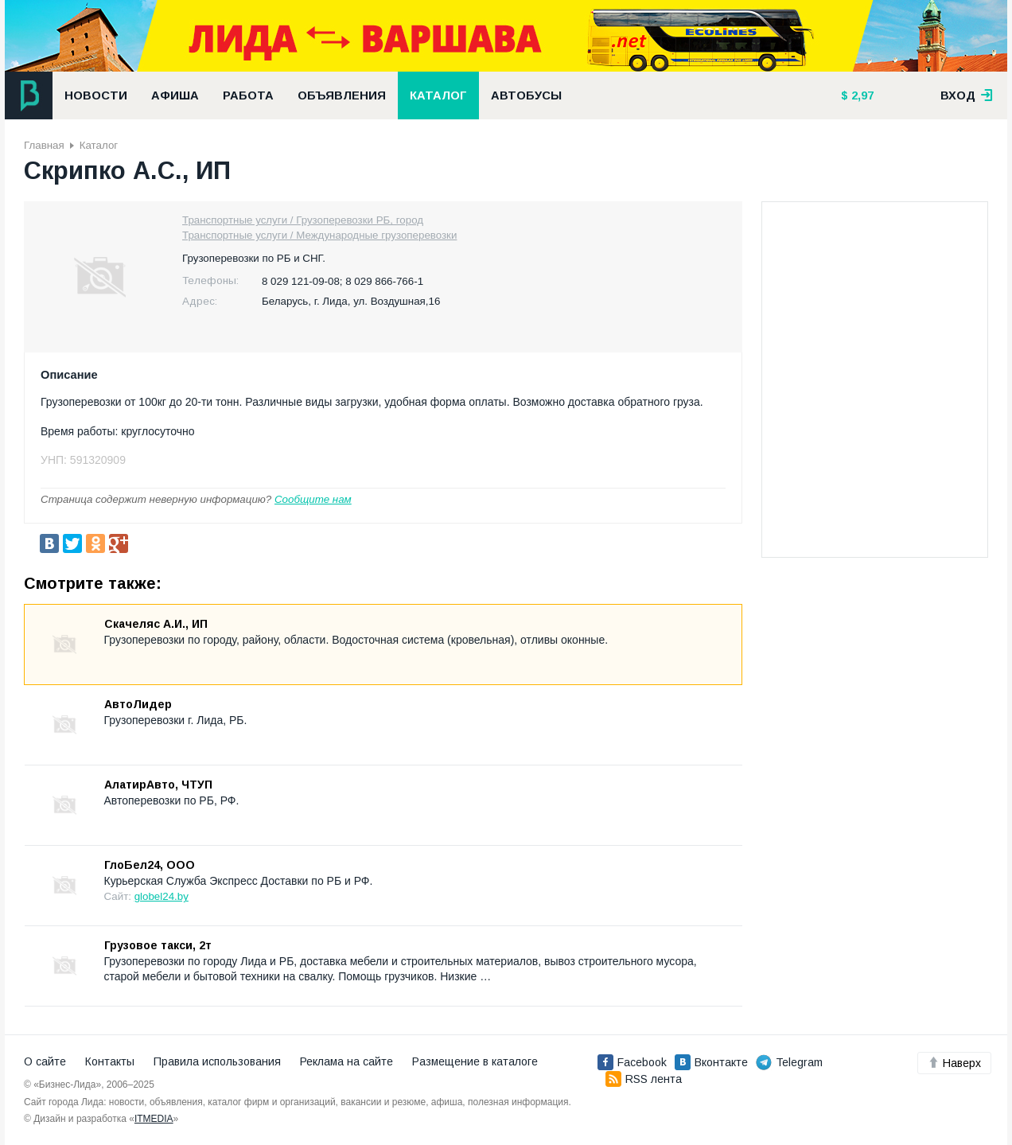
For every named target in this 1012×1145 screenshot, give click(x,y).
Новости (95, 95)
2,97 (861, 95)
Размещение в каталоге (475, 1061)
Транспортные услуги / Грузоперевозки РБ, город (302, 220)
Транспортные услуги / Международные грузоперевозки (319, 235)
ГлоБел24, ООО (149, 865)
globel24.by (161, 896)
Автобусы (526, 95)
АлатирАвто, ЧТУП (158, 784)
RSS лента (643, 1079)
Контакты (109, 1061)
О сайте (45, 1061)
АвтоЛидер (138, 704)
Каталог (438, 95)
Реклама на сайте (346, 1061)
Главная (44, 145)
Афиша (175, 95)
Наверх (954, 1063)
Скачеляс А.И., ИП (156, 623)
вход (966, 95)
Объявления (342, 95)
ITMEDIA (153, 1118)
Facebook (632, 1062)
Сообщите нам (313, 499)
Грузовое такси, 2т (158, 945)
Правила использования (217, 1061)
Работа (248, 95)
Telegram (789, 1062)
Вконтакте (711, 1062)
